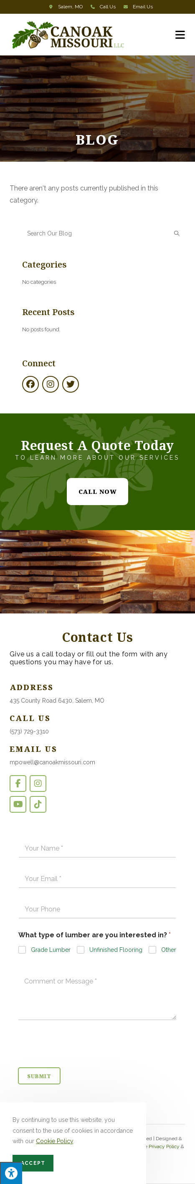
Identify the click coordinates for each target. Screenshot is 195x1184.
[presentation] (81, 1062)
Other (168, 949)
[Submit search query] (177, 233)
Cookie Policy (54, 1141)
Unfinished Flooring (115, 949)
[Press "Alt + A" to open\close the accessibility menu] (11, 1173)
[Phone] (97, 910)
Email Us (143, 7)
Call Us (108, 7)
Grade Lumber (51, 949)
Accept (33, 1163)
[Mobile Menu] (180, 34)
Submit (39, 1076)
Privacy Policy (164, 1146)
